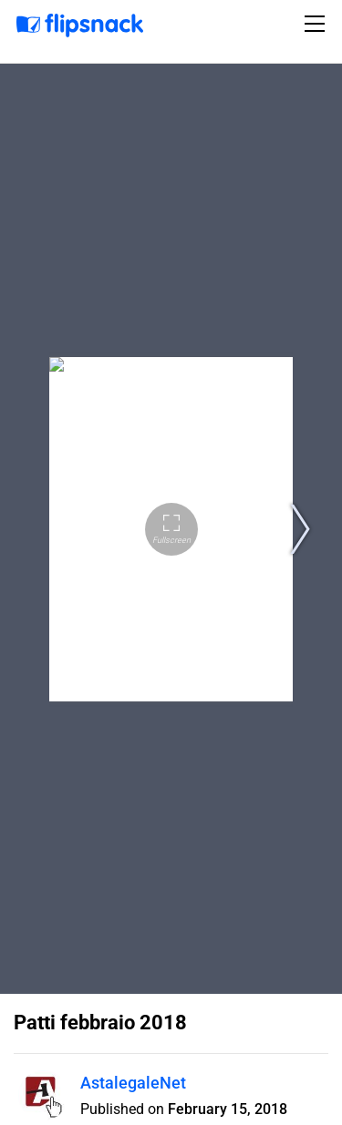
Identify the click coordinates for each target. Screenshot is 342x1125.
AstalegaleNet (133, 1082)
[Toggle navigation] (317, 23)
